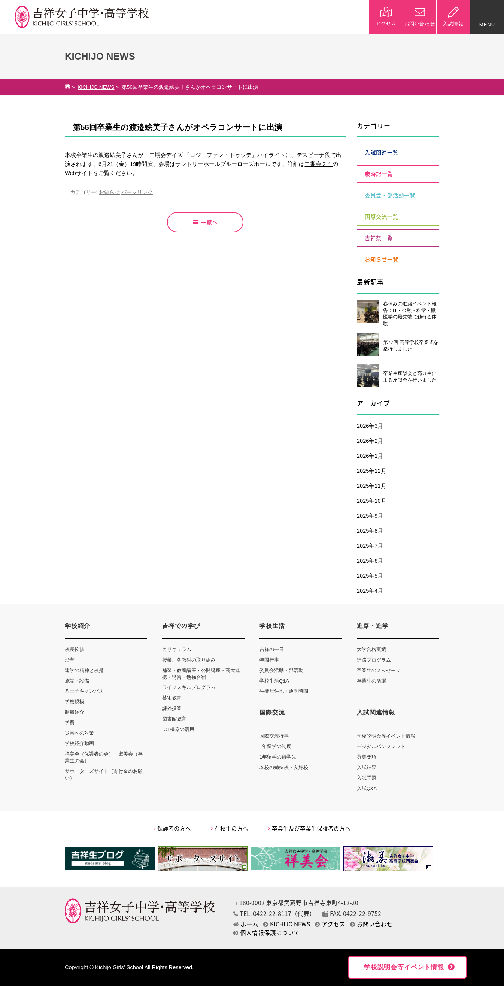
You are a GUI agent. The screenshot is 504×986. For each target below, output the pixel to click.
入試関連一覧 (381, 152)
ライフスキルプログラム (189, 687)
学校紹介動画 (79, 743)
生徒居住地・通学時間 (283, 691)
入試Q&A (367, 788)
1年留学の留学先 (277, 757)
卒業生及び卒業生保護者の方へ (309, 828)
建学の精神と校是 (84, 670)
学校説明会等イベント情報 (386, 736)
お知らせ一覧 (381, 259)
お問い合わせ (371, 924)
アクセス (330, 924)
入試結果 (366, 767)
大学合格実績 (371, 649)
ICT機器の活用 (178, 729)
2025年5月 (370, 576)
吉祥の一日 (271, 649)
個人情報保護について (266, 932)
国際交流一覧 (381, 216)
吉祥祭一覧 (379, 238)
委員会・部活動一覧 (390, 195)
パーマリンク (137, 192)
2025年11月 (371, 486)
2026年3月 (370, 426)
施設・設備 (77, 681)
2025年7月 (370, 546)
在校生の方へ (229, 828)
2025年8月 (370, 531)
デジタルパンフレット (381, 746)
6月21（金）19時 (120, 164)
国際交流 (272, 712)
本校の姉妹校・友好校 (283, 767)
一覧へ (205, 222)
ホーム (245, 924)
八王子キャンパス (84, 691)
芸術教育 (172, 698)
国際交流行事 (274, 736)
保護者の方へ (172, 828)
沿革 (70, 660)
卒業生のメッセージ (379, 670)
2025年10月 (371, 501)
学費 (70, 722)
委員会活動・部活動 (281, 670)
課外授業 (172, 708)
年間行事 (269, 660)
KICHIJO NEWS (96, 87)
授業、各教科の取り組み (189, 660)
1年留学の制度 (275, 746)
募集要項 (366, 757)
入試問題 (366, 778)
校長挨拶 (74, 649)
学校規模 (74, 701)
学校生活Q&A (274, 681)
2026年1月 (370, 456)
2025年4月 (370, 591)
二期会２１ (318, 164)
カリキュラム (176, 649)
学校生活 (272, 626)
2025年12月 (371, 471)
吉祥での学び (181, 626)
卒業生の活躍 (371, 681)
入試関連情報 (376, 712)
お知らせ (109, 192)
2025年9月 (370, 516)
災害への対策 (79, 733)
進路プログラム (374, 660)
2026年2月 (370, 441)
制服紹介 (74, 712)
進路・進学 (373, 626)
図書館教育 (174, 719)
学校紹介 (77, 626)
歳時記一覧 (379, 174)
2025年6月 (370, 561)
